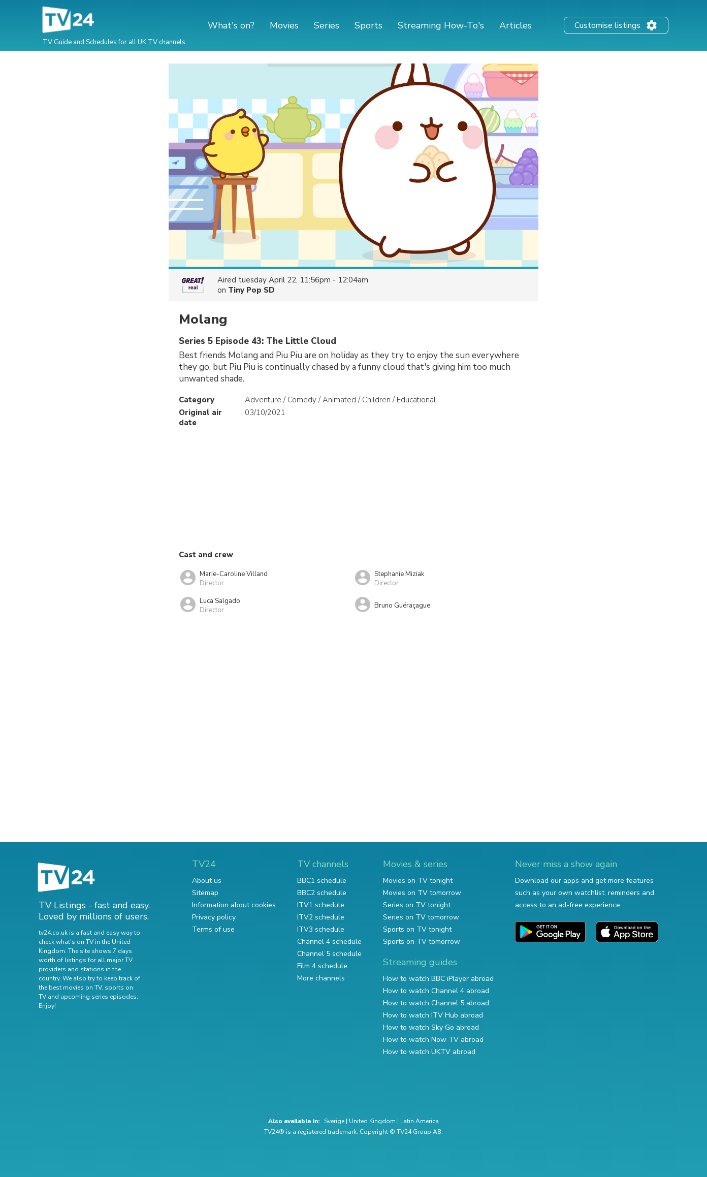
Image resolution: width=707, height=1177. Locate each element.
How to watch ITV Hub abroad (433, 1015)
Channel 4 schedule (329, 941)
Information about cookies (234, 905)
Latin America (419, 1121)
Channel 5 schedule (329, 954)
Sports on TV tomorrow (421, 941)
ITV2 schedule (320, 917)
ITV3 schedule (320, 929)
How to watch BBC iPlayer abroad (438, 978)
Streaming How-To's (441, 25)
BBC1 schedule (321, 880)
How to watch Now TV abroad (433, 1039)
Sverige (334, 1121)
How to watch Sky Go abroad (431, 1027)
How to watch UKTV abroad (429, 1052)
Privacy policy (214, 917)
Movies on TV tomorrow (422, 893)
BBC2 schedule (321, 893)
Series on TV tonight (417, 905)
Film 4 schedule (322, 966)
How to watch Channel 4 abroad (436, 991)
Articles (515, 25)
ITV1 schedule (320, 905)
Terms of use (213, 929)
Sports (368, 25)
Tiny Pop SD (251, 290)
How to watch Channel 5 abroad (436, 1003)
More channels (321, 978)
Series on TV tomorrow (421, 917)
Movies (284, 25)
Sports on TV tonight (417, 929)
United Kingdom (372, 1121)
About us (206, 880)
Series (326, 25)
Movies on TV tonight (418, 880)
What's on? (231, 25)
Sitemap (205, 893)
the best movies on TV (70, 987)
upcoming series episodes (98, 997)
